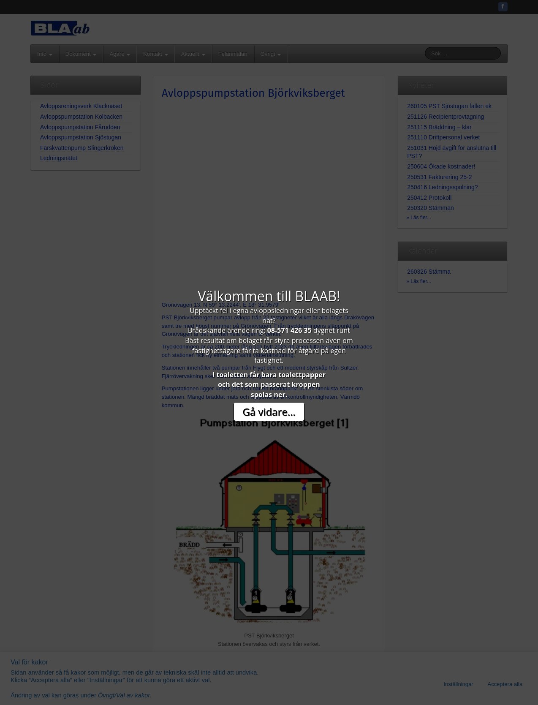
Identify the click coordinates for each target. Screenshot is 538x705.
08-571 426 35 (289, 330)
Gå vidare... (268, 412)
